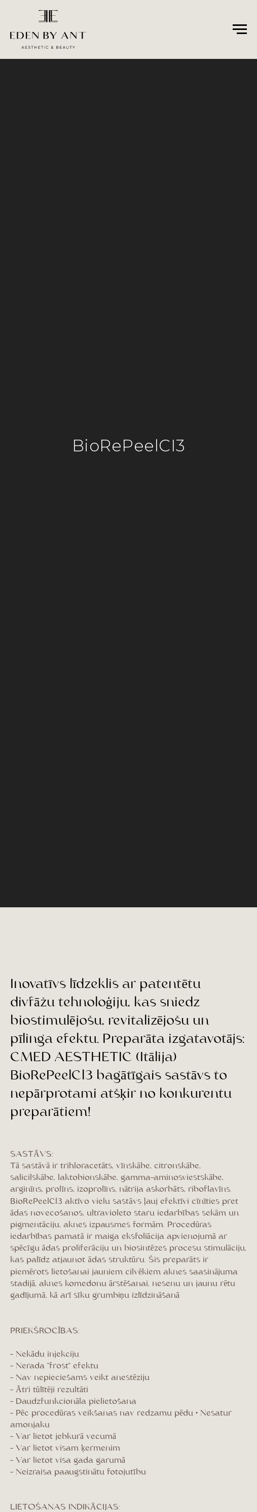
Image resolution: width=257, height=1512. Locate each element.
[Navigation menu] (240, 29)
